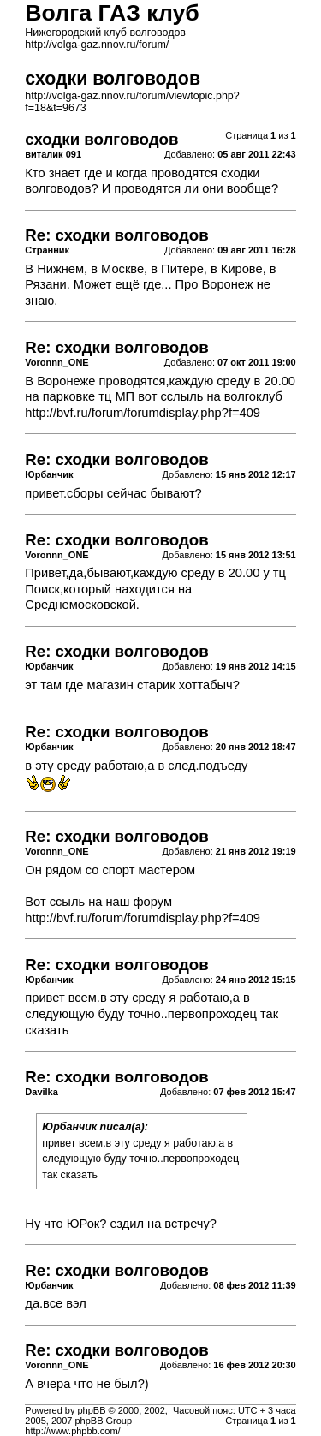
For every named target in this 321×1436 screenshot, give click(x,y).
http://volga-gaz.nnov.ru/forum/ (97, 45)
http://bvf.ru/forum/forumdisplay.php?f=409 (142, 413)
